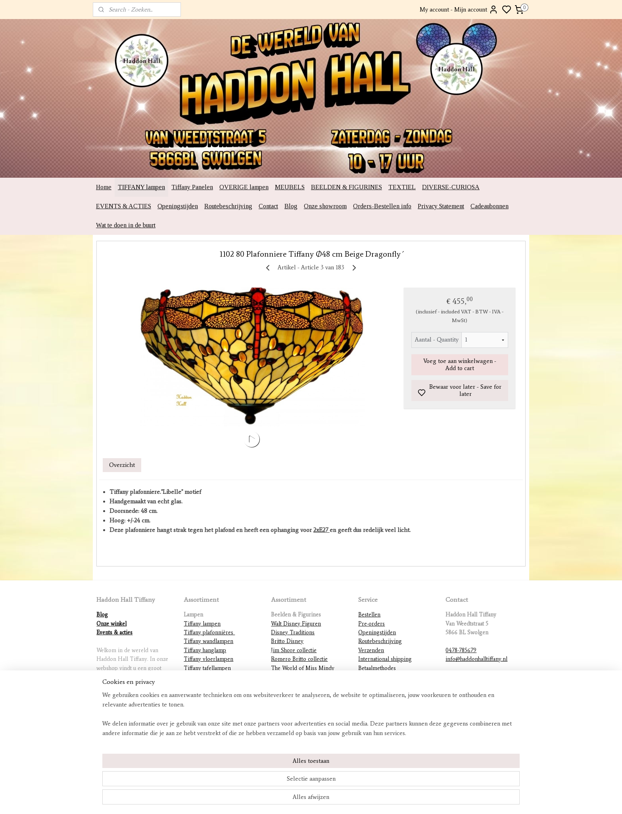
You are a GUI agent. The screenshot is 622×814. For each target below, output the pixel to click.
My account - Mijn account (459, 9)
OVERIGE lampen (244, 187)
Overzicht (122, 464)
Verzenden (371, 650)
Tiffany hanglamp (205, 650)
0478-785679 (460, 650)
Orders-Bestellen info (382, 206)
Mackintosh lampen (207, 694)
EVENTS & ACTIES (123, 206)
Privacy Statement (441, 206)
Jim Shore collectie (294, 650)
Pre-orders (371, 623)
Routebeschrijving (228, 206)
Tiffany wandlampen (208, 641)
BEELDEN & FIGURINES (346, 187)
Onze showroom (325, 206)
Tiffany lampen (202, 623)
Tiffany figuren (202, 685)
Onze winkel (111, 623)
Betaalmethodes (377, 668)
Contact (268, 206)
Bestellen (369, 614)
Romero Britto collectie (299, 659)
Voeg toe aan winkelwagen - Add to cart (459, 364)
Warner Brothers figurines (303, 694)
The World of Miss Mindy (302, 668)
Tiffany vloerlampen (208, 659)
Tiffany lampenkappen (211, 677)
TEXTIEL (402, 187)
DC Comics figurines (296, 703)
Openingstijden (177, 206)
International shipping (385, 659)
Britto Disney (287, 641)
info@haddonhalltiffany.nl (476, 659)
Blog (291, 206)
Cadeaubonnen (489, 206)
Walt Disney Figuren (296, 623)
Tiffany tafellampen (207, 668)
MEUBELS (290, 187)
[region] (258, 780)
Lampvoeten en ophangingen (219, 703)
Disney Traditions (293, 632)
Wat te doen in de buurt (126, 225)
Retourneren (373, 677)
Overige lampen (203, 712)
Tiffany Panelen (192, 187)
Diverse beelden (291, 712)
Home (103, 187)
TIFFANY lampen (141, 187)
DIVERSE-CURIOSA (451, 187)
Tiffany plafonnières (209, 632)
